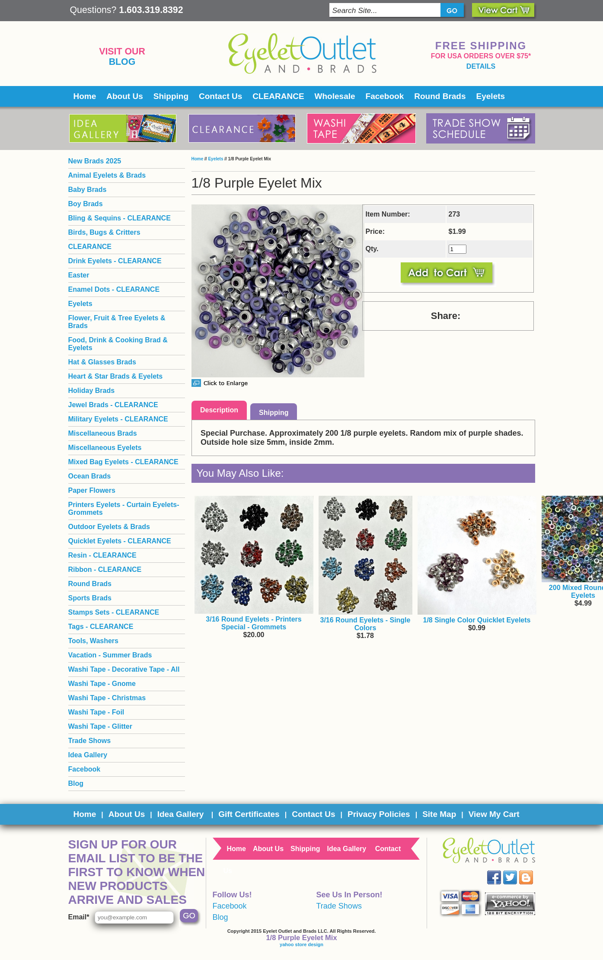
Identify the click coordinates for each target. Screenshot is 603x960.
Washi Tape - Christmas (107, 698)
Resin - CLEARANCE (102, 555)
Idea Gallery (88, 755)
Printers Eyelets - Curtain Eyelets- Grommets (123, 508)
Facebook (385, 96)
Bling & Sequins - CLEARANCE (119, 218)
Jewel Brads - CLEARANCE (113, 404)
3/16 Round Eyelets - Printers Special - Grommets (253, 623)
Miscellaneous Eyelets (105, 447)
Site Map (439, 814)
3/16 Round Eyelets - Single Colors (365, 623)
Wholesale (335, 96)
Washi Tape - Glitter (100, 726)
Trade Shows (89, 740)
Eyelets (490, 96)
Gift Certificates (248, 814)
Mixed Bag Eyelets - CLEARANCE (123, 462)
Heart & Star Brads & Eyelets (115, 376)
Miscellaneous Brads (102, 433)
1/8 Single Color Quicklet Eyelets (477, 620)
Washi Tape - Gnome (102, 683)
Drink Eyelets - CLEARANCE (115, 261)
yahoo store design (301, 944)
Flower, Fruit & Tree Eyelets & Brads (117, 321)
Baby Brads (87, 189)
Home (84, 96)
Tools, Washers (93, 640)
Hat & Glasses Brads (102, 362)
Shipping (170, 96)
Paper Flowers (91, 490)
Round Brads (440, 96)
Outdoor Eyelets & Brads (109, 526)
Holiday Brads (91, 390)
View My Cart (494, 814)
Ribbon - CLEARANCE (105, 569)
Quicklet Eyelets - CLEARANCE (119, 541)
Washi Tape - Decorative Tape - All (124, 669)
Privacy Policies (379, 814)
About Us (124, 96)
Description (219, 410)
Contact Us (220, 96)
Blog (122, 62)
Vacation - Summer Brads (110, 655)
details (480, 66)
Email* (78, 917)
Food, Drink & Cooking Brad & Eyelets (118, 343)
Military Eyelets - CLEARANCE (118, 419)
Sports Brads (90, 598)
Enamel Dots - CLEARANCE (114, 289)
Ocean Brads (89, 476)
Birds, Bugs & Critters (104, 232)
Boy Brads (85, 203)
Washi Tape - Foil (96, 712)
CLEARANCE (278, 96)
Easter (78, 275)
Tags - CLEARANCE (101, 626)
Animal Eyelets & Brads (107, 175)
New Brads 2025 (94, 161)
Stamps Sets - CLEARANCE (114, 612)
